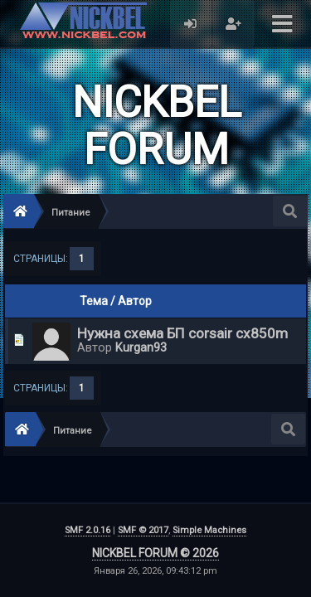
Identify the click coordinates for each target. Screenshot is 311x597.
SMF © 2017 (143, 530)
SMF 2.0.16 (87, 530)
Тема (94, 301)
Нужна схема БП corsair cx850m (182, 333)
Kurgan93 (141, 347)
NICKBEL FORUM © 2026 (155, 553)
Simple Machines (209, 530)
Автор (135, 301)
